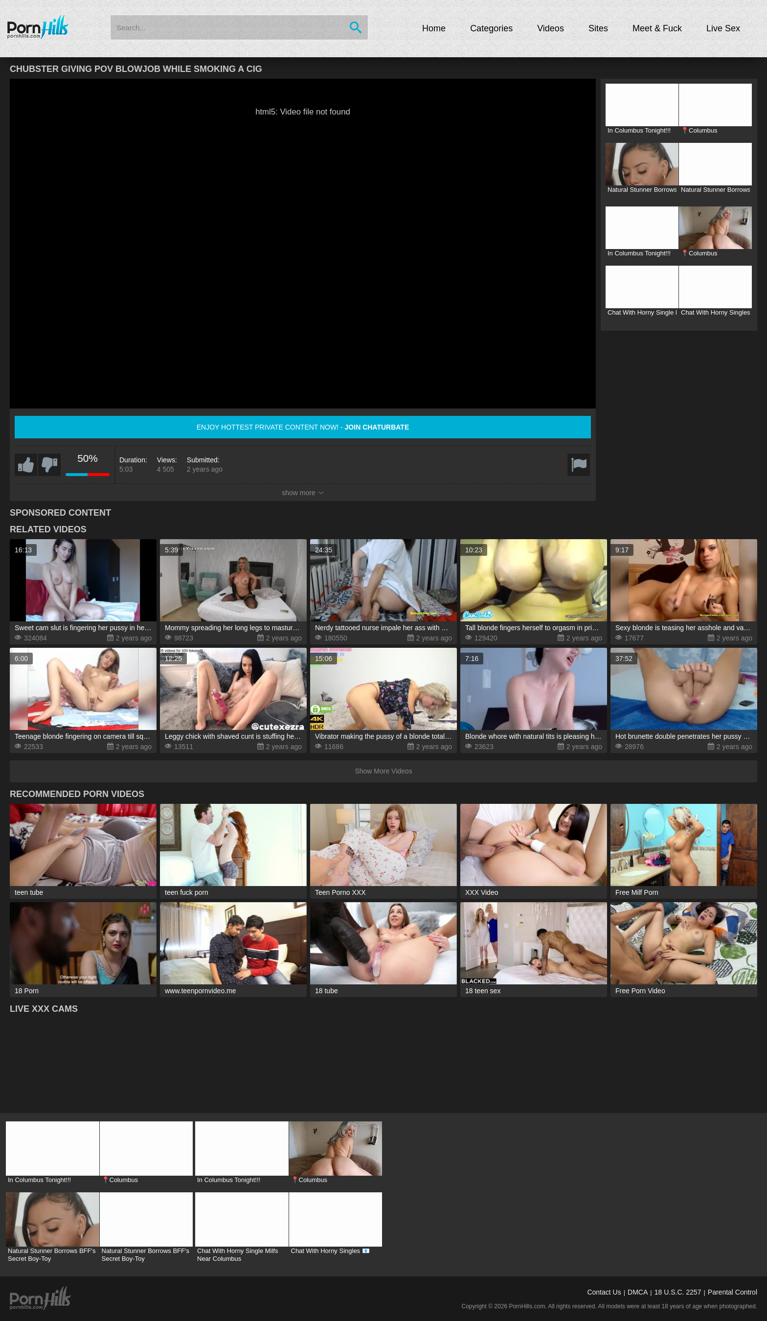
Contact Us (604, 1292)
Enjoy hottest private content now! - (303, 427)
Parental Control (732, 1292)
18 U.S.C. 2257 (677, 1292)
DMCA (638, 1292)
